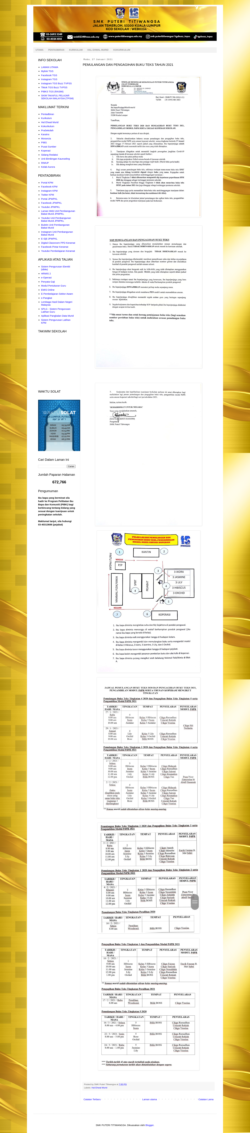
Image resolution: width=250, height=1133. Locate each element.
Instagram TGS (49, 79)
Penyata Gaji (48, 281)
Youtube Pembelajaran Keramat (58, 251)
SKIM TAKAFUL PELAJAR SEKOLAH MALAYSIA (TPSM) (57, 97)
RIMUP (45, 162)
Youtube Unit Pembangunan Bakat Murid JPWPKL (56, 219)
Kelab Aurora (48, 166)
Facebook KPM (49, 186)
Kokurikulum (47, 126)
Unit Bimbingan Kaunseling (55, 158)
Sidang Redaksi (49, 154)
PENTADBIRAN (56, 50)
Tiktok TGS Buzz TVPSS (54, 87)
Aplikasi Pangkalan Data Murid (57, 315)
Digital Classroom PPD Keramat (58, 242)
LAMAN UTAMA (49, 67)
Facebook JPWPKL (51, 202)
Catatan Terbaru (92, 1099)
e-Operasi (46, 277)
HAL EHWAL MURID (97, 50)
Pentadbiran (47, 114)
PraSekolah (47, 130)
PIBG (44, 142)
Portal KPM (47, 182)
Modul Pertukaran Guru (53, 285)
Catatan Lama (206, 1099)
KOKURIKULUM (121, 50)
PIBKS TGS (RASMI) (52, 91)
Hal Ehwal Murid (99, 1087)
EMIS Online (48, 289)
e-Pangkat (46, 298)
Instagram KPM (49, 190)
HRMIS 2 (46, 273)
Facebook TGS (49, 75)
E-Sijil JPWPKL (49, 238)
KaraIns (45, 134)
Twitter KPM (47, 194)
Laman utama (149, 1099)
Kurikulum (46, 118)
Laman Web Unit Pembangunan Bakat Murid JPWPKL (58, 212)
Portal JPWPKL (49, 198)
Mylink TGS (47, 71)
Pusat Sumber (48, 146)
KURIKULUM (76, 50)
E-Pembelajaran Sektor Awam (57, 293)
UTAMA (40, 50)
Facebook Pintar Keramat (54, 246)
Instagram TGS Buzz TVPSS (56, 83)
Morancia (46, 138)
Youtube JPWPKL (50, 207)
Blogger (149, 1125)
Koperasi (46, 150)
